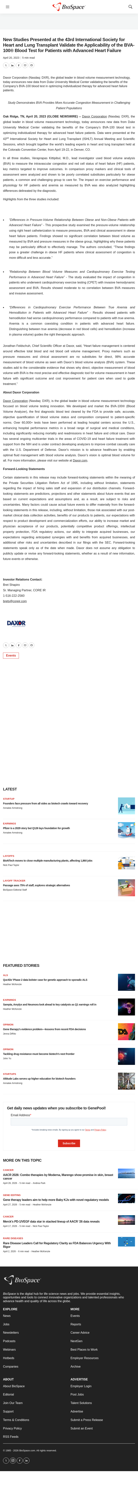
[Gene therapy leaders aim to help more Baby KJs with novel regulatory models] (126, 1198)
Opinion (8, 1024)
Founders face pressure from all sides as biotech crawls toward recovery (45, 803)
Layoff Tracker (14, 880)
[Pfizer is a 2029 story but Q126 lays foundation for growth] (126, 830)
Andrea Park (39, 1183)
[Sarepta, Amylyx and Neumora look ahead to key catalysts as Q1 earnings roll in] (126, 1006)
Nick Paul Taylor (11, 865)
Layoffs (8, 856)
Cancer (8, 1170)
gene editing (12, 1195)
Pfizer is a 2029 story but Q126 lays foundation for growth (36, 828)
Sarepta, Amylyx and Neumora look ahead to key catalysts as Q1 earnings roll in (49, 1004)
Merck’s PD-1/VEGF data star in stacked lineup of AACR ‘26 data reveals (51, 1221)
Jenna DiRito (9, 1033)
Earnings (9, 823)
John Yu (7, 1058)
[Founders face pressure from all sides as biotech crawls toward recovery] (126, 805)
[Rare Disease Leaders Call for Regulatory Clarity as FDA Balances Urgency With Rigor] (126, 1242)
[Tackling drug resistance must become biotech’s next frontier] (126, 1056)
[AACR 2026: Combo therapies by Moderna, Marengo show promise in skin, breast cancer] (126, 1173)
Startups (9, 1074)
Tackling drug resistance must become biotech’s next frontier (38, 1053)
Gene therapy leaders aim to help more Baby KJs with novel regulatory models (56, 1199)
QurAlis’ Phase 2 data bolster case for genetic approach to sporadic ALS (45, 979)
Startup (8, 798)
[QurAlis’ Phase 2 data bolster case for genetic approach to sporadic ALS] (126, 982)
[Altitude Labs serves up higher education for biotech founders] (126, 1081)
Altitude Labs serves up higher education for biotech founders (39, 1078)
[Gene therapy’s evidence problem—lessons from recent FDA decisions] (126, 1031)
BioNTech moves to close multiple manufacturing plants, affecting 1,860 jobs (47, 860)
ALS (5, 975)
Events (11, 655)
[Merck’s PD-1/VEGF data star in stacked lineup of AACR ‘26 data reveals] (126, 1220)
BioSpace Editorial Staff (15, 890)
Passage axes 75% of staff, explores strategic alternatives (36, 885)
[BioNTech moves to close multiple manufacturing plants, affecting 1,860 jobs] (126, 863)
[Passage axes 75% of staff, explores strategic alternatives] (126, 887)
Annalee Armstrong (12, 808)
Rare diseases (13, 1238)
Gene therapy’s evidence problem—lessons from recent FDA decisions (44, 1029)
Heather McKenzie (12, 984)
